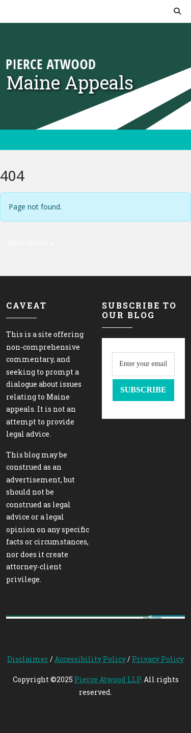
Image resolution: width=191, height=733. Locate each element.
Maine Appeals (69, 82)
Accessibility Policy (90, 659)
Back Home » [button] (31, 242)
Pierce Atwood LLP (107, 679)
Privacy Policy (158, 659)
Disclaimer (27, 659)
